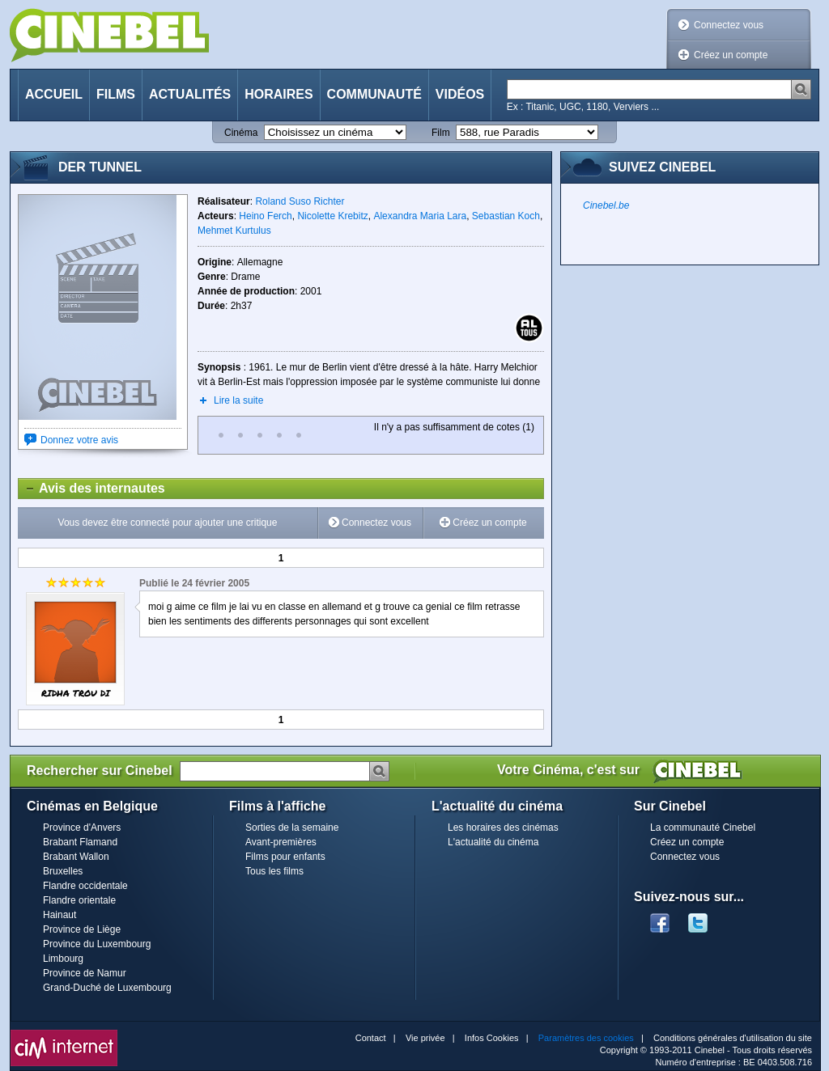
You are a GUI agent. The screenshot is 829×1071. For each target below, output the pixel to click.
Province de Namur (84, 973)
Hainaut (59, 915)
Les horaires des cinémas (503, 827)
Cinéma (240, 132)
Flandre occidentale (85, 885)
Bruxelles (63, 871)
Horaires (278, 94)
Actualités (190, 94)
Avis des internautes (92, 488)
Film (441, 132)
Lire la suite (238, 400)
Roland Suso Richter (299, 201)
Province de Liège (82, 929)
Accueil (54, 94)
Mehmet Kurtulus (234, 230)
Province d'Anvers (82, 827)
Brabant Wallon (76, 856)
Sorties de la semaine (291, 827)
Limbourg (63, 958)
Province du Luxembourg (97, 944)
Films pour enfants (285, 856)
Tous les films (274, 871)
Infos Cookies (492, 1038)
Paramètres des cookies (586, 1038)
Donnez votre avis (79, 440)
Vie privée (425, 1038)
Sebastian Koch (506, 216)
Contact (370, 1038)
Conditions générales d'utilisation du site (732, 1038)
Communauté (374, 94)
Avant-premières (281, 842)
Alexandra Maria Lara (419, 216)
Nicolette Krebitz (332, 216)
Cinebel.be (606, 205)
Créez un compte (730, 55)
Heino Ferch (265, 216)
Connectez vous (728, 25)
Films (115, 94)
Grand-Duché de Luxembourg (107, 987)
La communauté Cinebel (702, 827)
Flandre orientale (79, 900)
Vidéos (460, 94)
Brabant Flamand (80, 842)
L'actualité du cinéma (493, 842)
